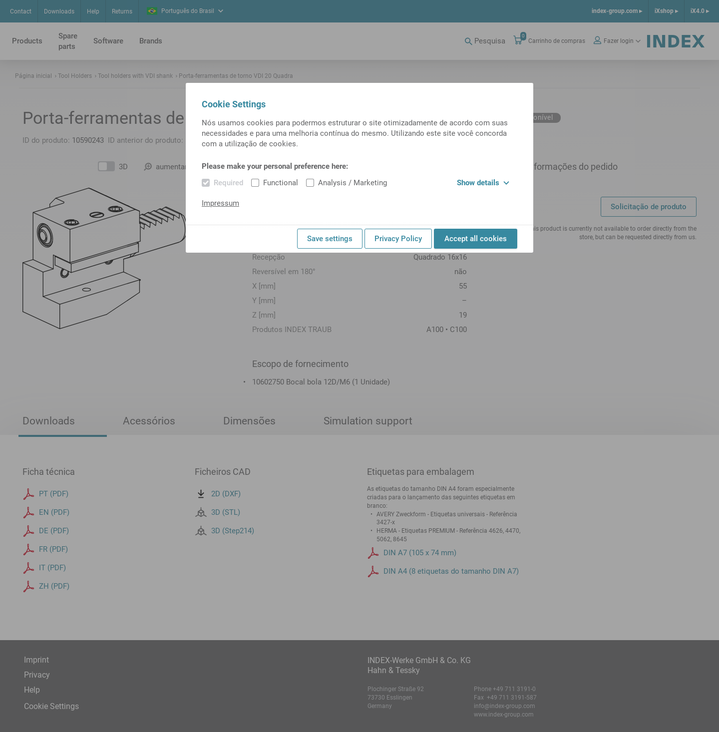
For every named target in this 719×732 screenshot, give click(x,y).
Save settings (330, 238)
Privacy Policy (398, 238)
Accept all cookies (475, 238)
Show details (483, 182)
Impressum (220, 203)
